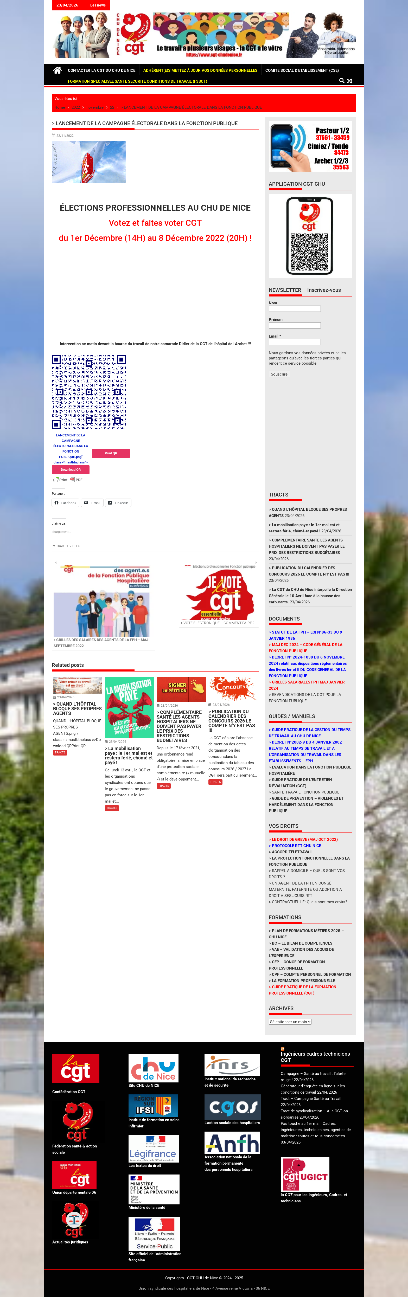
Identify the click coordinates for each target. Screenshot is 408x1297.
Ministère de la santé (147, 1207)
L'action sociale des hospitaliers (232, 1122)
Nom (273, 303)
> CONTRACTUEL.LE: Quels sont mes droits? (308, 902)
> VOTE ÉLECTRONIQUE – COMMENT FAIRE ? (219, 595)
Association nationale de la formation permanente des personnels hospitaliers (229, 1163)
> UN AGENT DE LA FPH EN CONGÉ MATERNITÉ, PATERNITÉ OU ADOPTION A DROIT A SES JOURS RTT (305, 889)
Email (275, 336)
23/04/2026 (65, 697)
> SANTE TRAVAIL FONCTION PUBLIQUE (304, 792)
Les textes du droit (145, 1165)
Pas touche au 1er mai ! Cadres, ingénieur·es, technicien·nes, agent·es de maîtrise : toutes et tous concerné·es (316, 1129)
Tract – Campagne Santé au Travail (311, 1098)
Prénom (276, 319)
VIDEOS (74, 546)
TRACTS (62, 546)
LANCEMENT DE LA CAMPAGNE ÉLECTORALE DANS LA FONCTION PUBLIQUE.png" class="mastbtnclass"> (71, 453)
